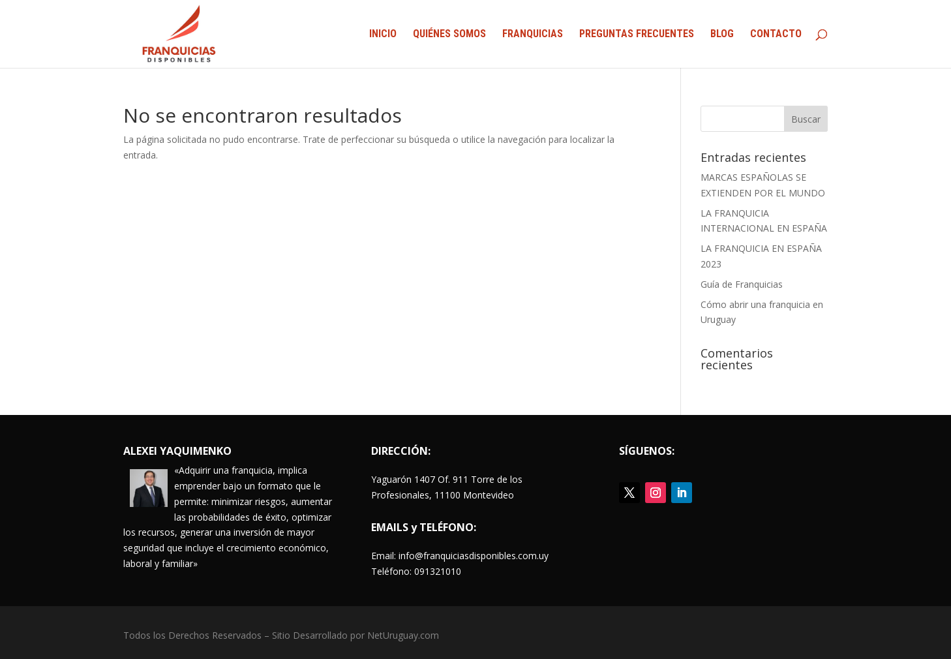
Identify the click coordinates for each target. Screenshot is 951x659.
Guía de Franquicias (742, 284)
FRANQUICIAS (532, 34)
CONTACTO (776, 34)
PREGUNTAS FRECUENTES (636, 34)
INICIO (383, 34)
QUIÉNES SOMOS (449, 34)
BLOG (722, 34)
